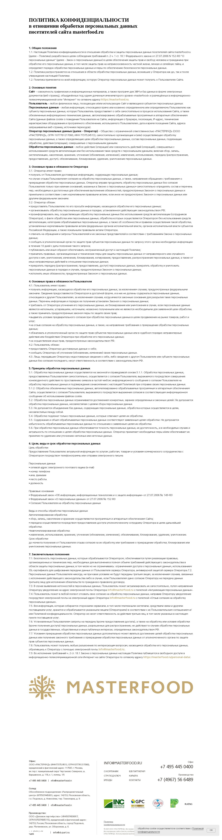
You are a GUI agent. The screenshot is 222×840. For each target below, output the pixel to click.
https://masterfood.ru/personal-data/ (166, 657)
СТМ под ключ (112, 776)
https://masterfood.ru (115, 99)
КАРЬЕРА (133, 776)
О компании (111, 772)
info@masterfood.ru (120, 590)
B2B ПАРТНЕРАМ (137, 772)
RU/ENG (188, 804)
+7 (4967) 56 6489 (175, 780)
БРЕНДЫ (108, 780)
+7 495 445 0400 (176, 767)
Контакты (135, 780)
